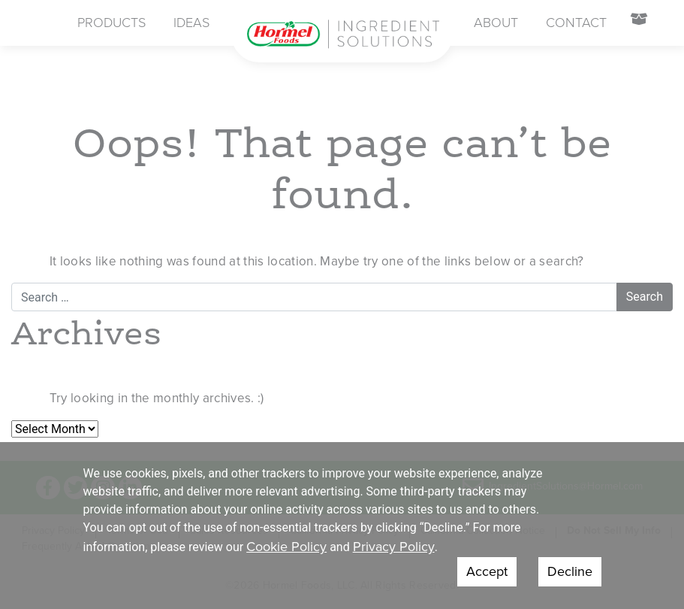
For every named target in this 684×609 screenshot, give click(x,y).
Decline (569, 571)
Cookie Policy (286, 546)
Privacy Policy (394, 546)
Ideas (191, 22)
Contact (576, 22)
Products (111, 22)
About (496, 22)
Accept (487, 571)
